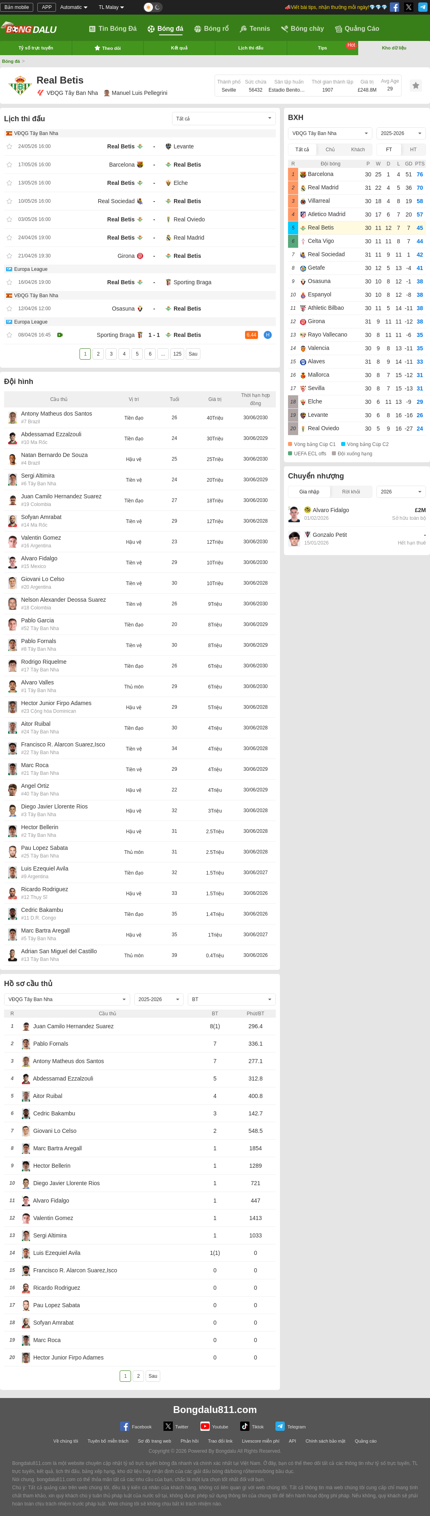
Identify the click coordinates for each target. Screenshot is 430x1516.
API (292, 1441)
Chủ (330, 149)
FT (389, 149)
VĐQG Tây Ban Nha (67, 93)
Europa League (30, 269)
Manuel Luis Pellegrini (136, 93)
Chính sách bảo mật (325, 1441)
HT (413, 149)
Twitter (175, 1426)
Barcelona (122, 164)
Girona (126, 256)
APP (47, 7)
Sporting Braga (192, 282)
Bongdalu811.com (215, 1409)
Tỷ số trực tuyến (36, 47)
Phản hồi (189, 1441)
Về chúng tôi (66, 1441)
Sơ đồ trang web (154, 1441)
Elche (181, 183)
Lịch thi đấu (251, 47)
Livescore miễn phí (260, 1441)
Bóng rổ (211, 28)
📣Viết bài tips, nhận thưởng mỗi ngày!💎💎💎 (336, 7)
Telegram (290, 1426)
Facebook (135, 1426)
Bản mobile (16, 7)
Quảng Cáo (357, 28)
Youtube (214, 1426)
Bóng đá (165, 28)
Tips (337, 46)
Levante (184, 146)
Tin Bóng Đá (113, 28)
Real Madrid (189, 237)
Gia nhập (309, 492)
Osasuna (123, 308)
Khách (358, 149)
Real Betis (121, 146)
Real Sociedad (116, 201)
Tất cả (302, 149)
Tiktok (252, 1426)
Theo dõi (107, 48)
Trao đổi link (220, 1441)
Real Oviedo (189, 219)
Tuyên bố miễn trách (108, 1441)
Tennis (255, 28)
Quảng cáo (366, 1441)
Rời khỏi (351, 492)
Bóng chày (302, 28)
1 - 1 (154, 335)
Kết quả (179, 47)
